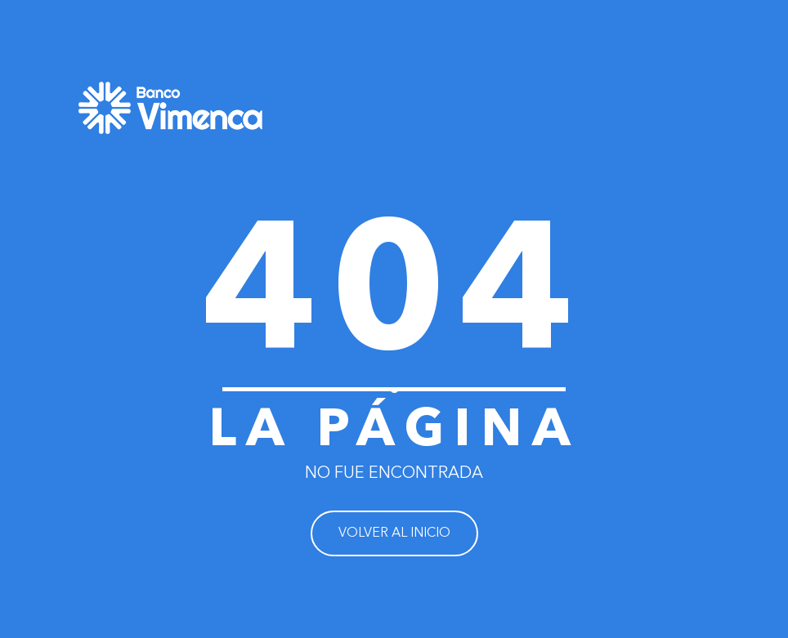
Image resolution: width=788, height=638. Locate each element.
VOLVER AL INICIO (394, 533)
